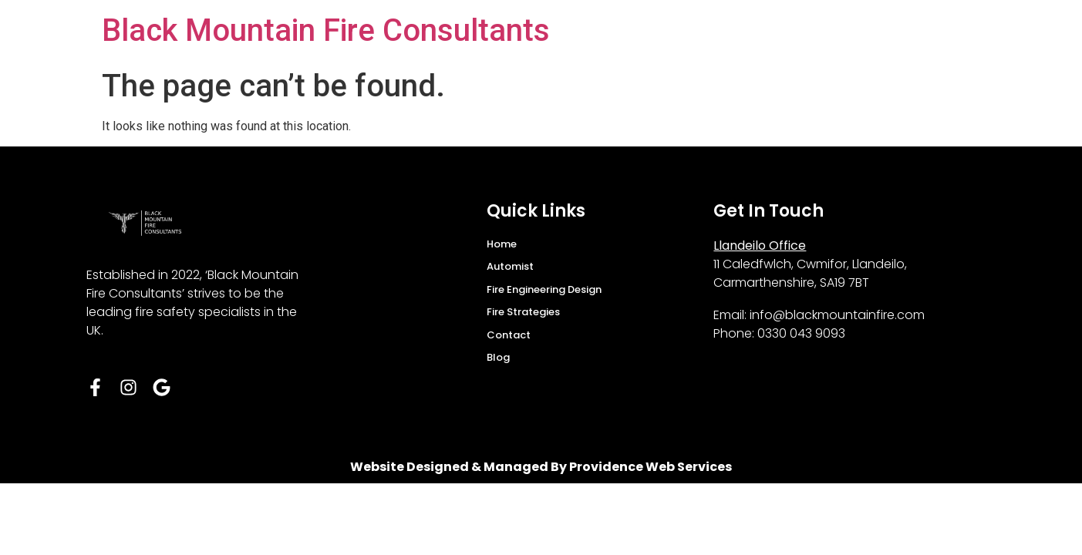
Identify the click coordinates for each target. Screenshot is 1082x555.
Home (502, 244)
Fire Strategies (523, 311)
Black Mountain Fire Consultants (326, 30)
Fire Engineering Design (544, 289)
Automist (510, 266)
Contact (509, 335)
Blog (498, 357)
